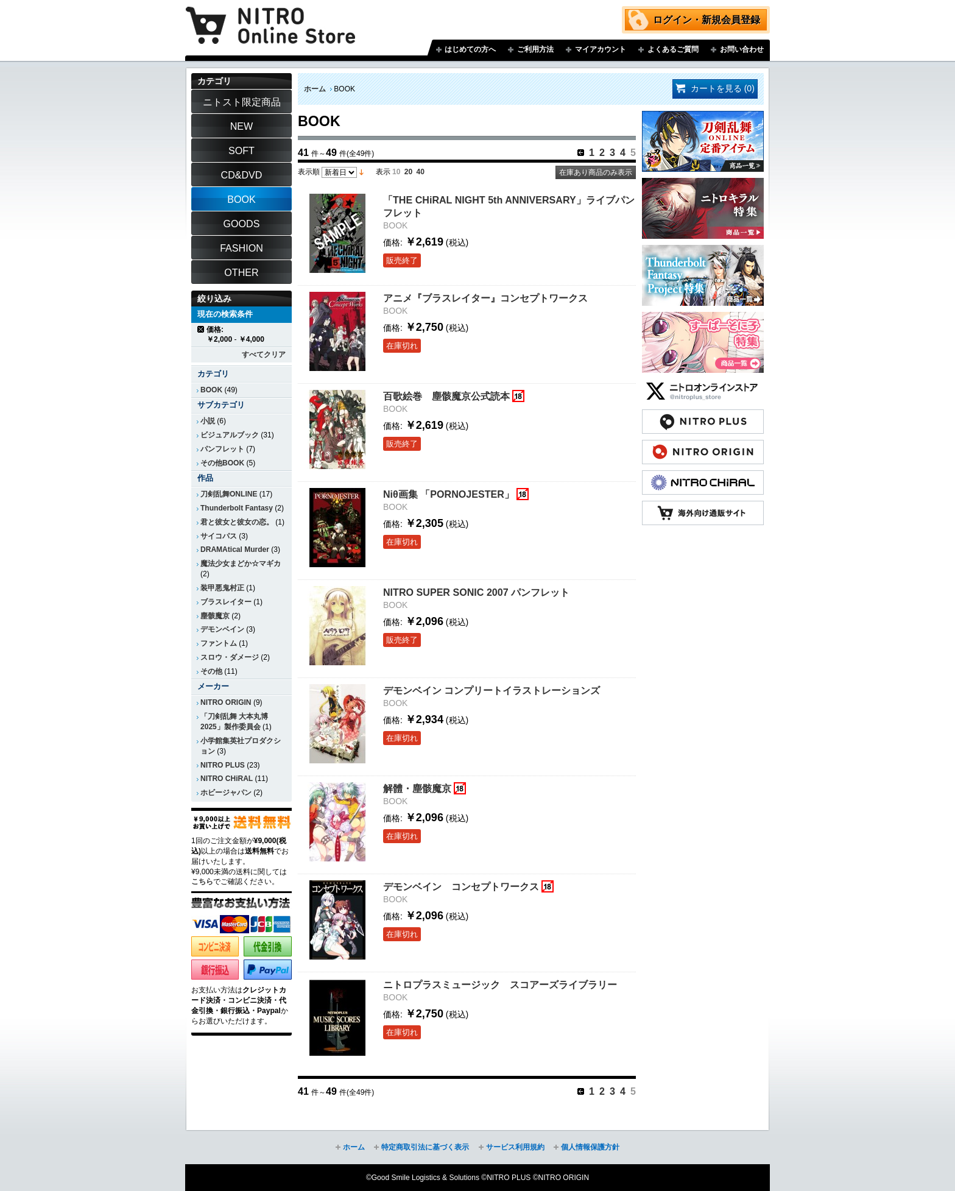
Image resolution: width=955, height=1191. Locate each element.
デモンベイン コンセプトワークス (461, 886)
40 (421, 172)
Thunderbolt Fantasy (236, 508)
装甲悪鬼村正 (222, 588)
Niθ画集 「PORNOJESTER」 (448, 494)
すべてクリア (264, 354)
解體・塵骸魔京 (417, 788)
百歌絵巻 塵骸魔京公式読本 (446, 396)
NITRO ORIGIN (226, 702)
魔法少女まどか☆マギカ (240, 563)
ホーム (315, 89)
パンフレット (222, 449)
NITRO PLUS (222, 765)
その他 (211, 671)
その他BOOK (222, 463)
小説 (207, 421)
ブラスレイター (226, 602)
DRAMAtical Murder (234, 549)
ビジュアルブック (229, 435)
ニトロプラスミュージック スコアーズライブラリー (500, 984)
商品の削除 (201, 329)
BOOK (211, 390)
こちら (202, 881)
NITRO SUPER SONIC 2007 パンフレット (476, 592)
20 (408, 172)
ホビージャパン (226, 792)
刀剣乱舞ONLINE (228, 494)
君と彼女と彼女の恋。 (236, 522)
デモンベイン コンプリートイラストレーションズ (491, 690)
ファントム (218, 643)
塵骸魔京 (215, 616)
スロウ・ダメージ (229, 657)
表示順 (309, 172)
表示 (383, 172)
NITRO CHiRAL (226, 778)
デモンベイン (222, 629)
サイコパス (218, 536)
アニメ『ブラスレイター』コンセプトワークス (485, 297)
